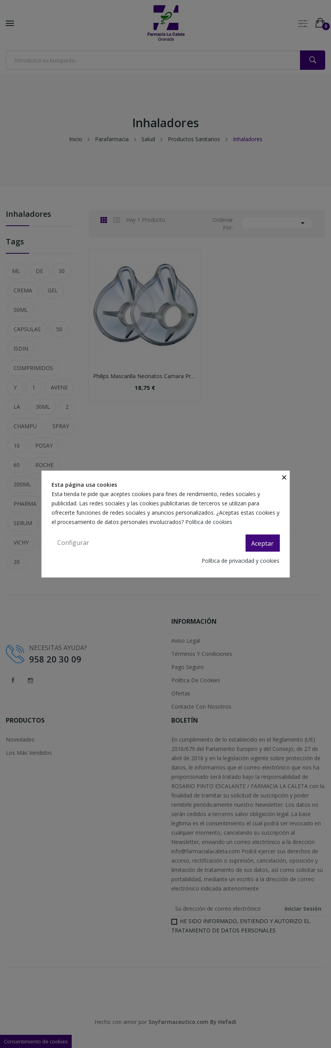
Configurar (73, 542)
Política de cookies (209, 522)
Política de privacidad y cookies (240, 560)
